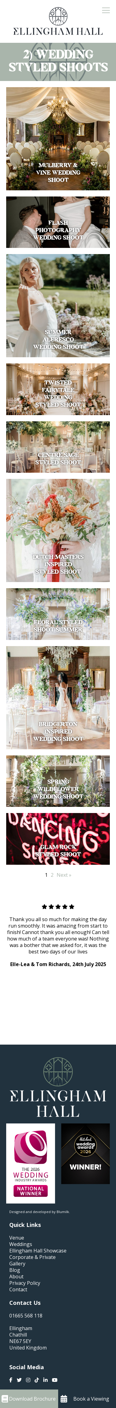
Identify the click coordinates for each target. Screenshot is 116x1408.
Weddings (20, 1244)
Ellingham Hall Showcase (38, 1251)
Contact (18, 1289)
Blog (14, 1270)
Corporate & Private (32, 1257)
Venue (16, 1238)
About (16, 1276)
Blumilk (63, 1211)
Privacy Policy (24, 1283)
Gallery (17, 1263)
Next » (64, 875)
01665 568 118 (25, 1316)
